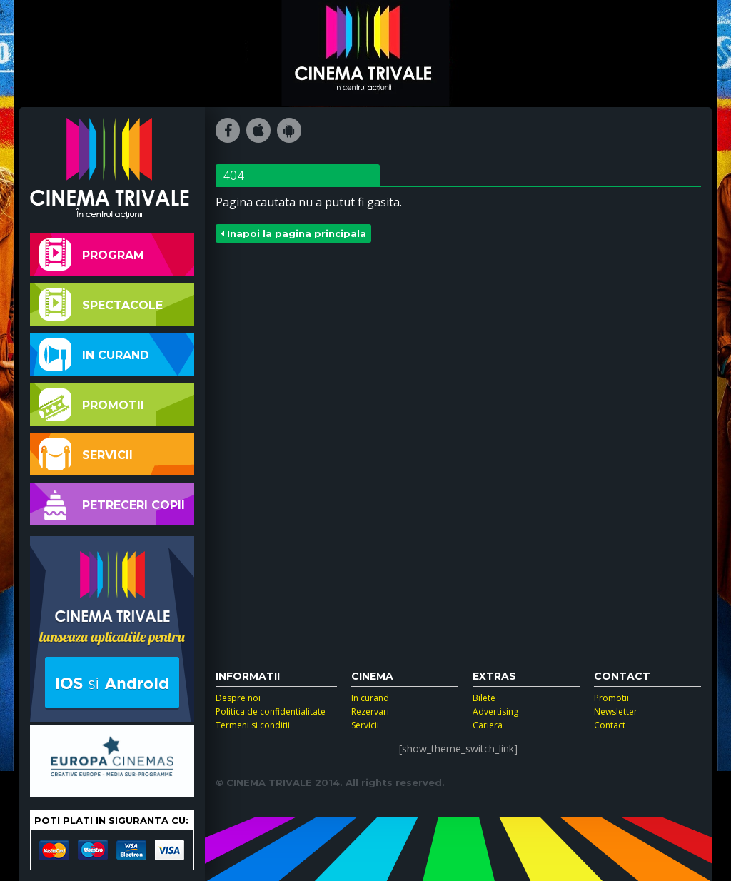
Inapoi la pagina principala (293, 233)
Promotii (91, 404)
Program (91, 254)
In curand (94, 354)
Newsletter (615, 711)
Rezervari (370, 711)
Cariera (488, 725)
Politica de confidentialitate (271, 711)
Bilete (484, 698)
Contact (609, 725)
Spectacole (101, 304)
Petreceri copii (112, 504)
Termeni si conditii (253, 725)
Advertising (495, 711)
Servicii (86, 454)
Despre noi (238, 698)
